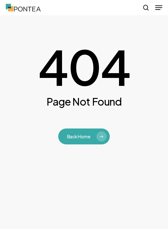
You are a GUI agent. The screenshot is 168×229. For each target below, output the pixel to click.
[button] (158, 7)
